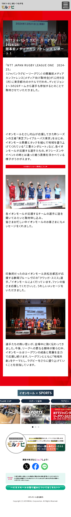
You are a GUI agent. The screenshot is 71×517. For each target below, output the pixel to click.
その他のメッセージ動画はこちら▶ (35, 172)
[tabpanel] (35, 422)
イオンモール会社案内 (35, 508)
